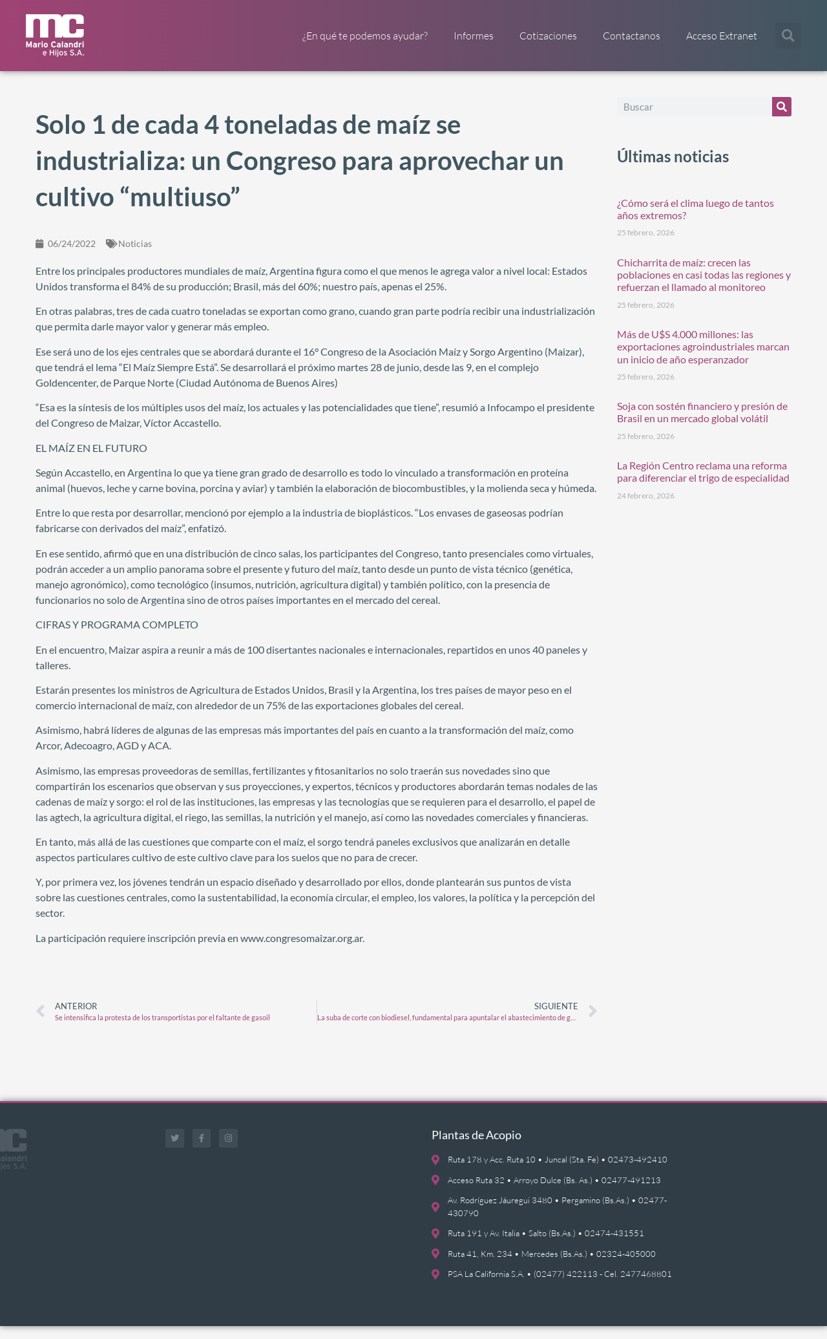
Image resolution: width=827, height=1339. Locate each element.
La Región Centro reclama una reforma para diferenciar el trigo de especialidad (703, 485)
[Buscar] (781, 119)
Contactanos (631, 35)
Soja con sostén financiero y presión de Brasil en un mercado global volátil (702, 425)
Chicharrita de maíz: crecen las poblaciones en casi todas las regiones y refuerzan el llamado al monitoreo (704, 287)
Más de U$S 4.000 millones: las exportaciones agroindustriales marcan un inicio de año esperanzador (703, 359)
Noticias (135, 256)
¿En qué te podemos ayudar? (365, 35)
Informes (474, 35)
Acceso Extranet (721, 35)
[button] (788, 35)
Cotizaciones (548, 35)
